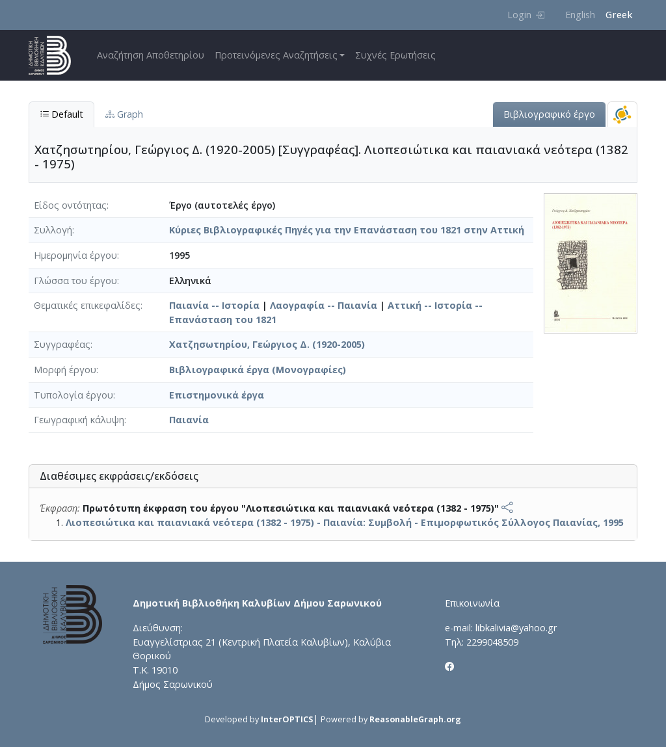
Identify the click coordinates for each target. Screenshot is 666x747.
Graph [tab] (124, 114)
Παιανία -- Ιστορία (214, 305)
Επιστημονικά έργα (216, 395)
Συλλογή (53, 230)
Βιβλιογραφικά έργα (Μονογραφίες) (257, 369)
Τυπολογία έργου (73, 395)
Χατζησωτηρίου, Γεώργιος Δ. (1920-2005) (267, 344)
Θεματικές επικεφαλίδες (87, 305)
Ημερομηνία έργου (75, 255)
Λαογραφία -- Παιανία (323, 305)
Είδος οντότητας (70, 205)
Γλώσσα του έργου (75, 280)
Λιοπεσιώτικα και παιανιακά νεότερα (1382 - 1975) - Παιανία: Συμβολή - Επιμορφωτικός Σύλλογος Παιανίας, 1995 (345, 522)
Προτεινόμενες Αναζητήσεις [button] (276, 55)
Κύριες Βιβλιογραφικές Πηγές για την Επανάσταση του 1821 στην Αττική (346, 230)
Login (525, 14)
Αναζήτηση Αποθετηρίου (150, 55)
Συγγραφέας (62, 344)
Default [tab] (61, 114)
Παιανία (189, 419)
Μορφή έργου (65, 369)
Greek (619, 14)
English (580, 14)
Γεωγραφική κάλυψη (79, 419)
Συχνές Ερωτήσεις (395, 55)
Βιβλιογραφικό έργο (549, 114)
